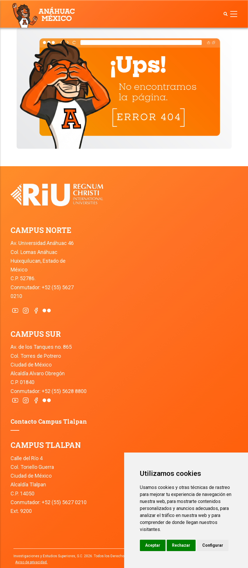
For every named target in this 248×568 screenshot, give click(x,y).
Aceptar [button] (152, 545)
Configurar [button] (212, 545)
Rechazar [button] (181, 545)
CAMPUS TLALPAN (45, 445)
